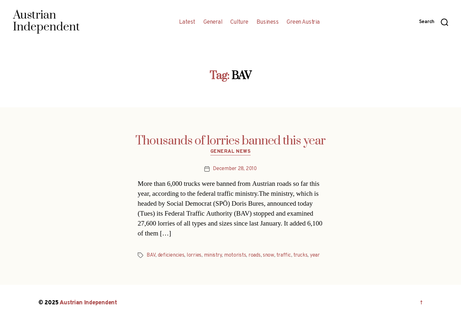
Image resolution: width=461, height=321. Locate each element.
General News (230, 152)
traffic (283, 255)
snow (268, 255)
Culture (239, 22)
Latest (187, 22)
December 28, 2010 (234, 169)
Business (267, 22)
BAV (151, 255)
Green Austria (303, 22)
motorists (235, 255)
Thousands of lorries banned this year (230, 141)
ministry (213, 255)
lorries (194, 255)
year (315, 255)
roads (254, 255)
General (212, 22)
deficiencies (171, 255)
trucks (300, 255)
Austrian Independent (88, 303)
